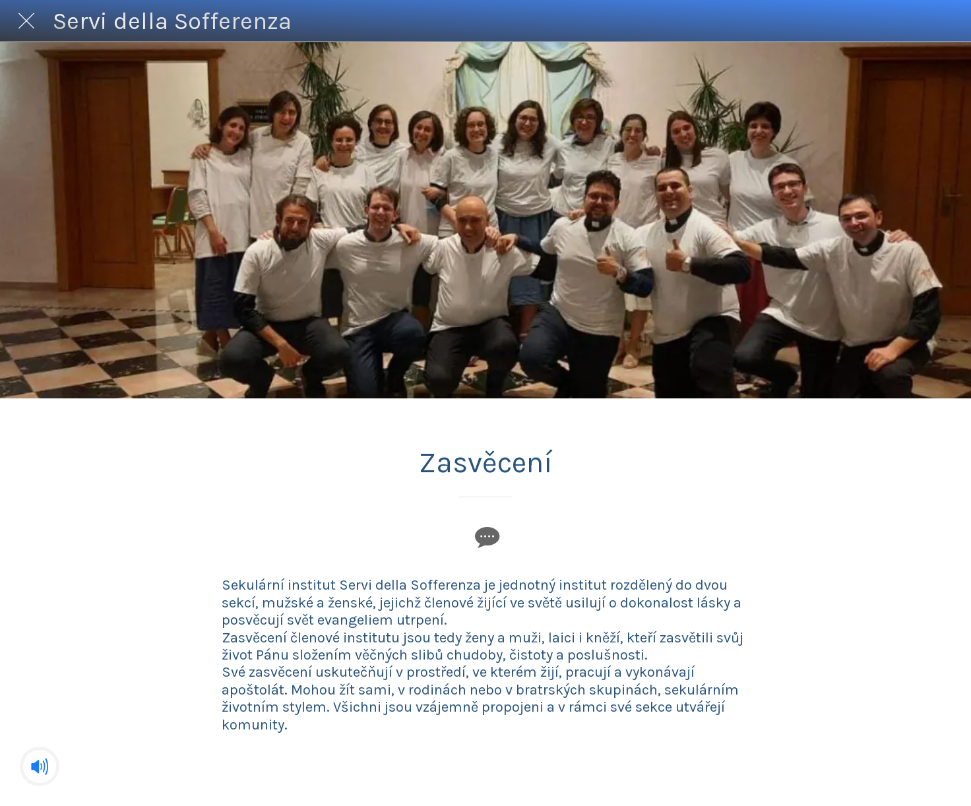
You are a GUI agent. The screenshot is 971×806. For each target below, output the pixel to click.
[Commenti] (485, 537)
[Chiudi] (26, 21)
